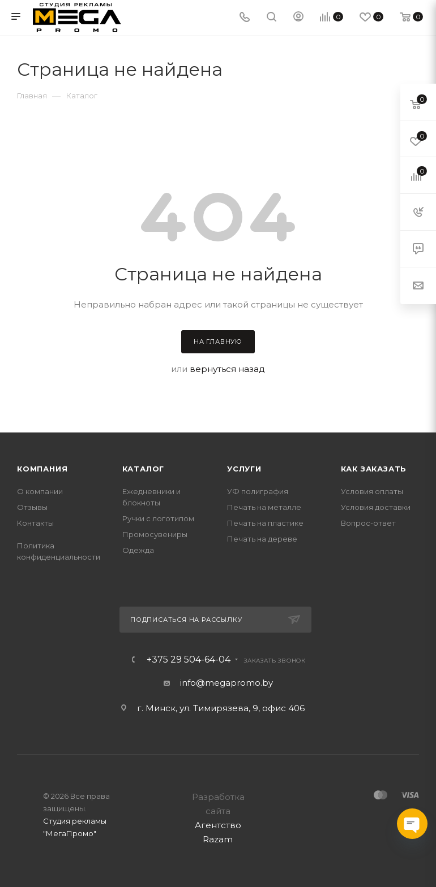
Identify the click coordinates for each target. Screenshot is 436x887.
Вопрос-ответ (368, 522)
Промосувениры (154, 534)
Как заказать (374, 468)
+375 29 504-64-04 (188, 659)
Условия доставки (376, 507)
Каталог (143, 468)
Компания (42, 468)
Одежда (138, 550)
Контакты (35, 522)
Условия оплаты (372, 491)
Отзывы (32, 507)
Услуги (244, 468)
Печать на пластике (265, 522)
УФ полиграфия (257, 491)
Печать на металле (264, 507)
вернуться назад (227, 369)
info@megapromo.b (224, 682)
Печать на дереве (262, 538)
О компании (40, 491)
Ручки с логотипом (158, 518)
